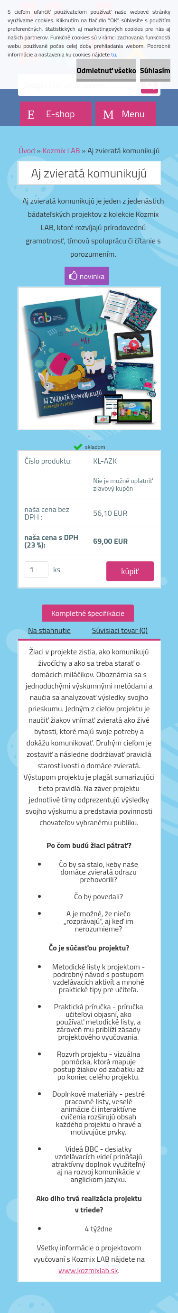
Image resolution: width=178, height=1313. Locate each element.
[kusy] (36, 569)
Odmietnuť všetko (106, 70)
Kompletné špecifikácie (87, 613)
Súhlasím (155, 70)
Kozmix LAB (61, 150)
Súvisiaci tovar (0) (120, 630)
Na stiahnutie (49, 630)
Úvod (27, 150)
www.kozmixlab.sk (88, 1270)
